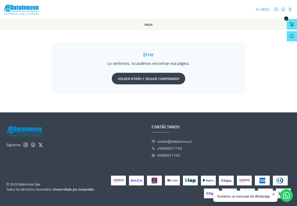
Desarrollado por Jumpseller (73, 189)
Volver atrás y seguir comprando (148, 78)
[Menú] (262, 9)
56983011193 (166, 155)
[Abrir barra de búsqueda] (292, 36)
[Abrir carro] (292, 24)
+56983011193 (167, 148)
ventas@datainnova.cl (172, 141)
